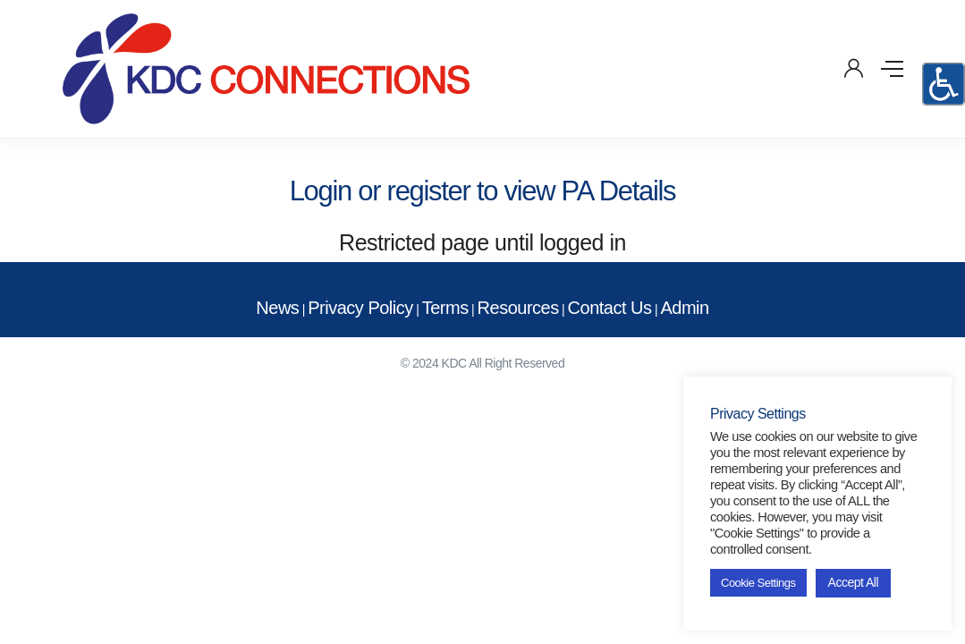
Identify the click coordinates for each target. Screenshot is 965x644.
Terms (445, 308)
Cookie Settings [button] (758, 582)
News (277, 308)
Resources (518, 308)
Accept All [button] (853, 582)
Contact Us (610, 308)
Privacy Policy (360, 308)
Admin (684, 308)
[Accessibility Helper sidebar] (943, 84)
